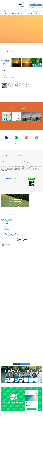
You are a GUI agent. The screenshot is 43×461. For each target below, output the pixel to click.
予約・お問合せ (39, 13)
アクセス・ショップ (30, 13)
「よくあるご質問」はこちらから (29, 169)
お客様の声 (14, 13)
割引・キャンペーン (21, 13)
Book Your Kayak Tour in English (35, 4)
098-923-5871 (35, 11)
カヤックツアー (8, 13)
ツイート (3, 92)
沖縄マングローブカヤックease (8, 214)
